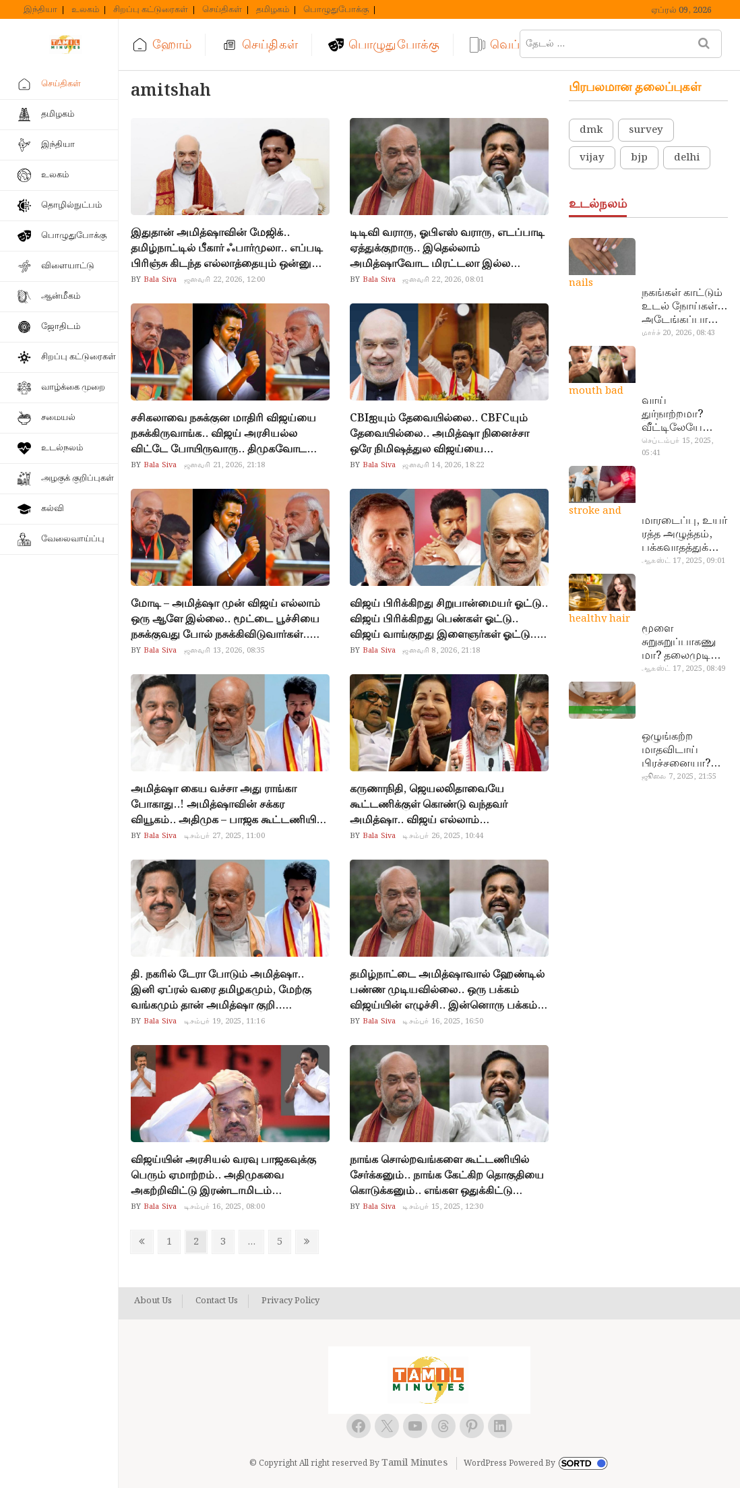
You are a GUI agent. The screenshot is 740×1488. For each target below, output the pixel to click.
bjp (639, 158)
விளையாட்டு (67, 266)
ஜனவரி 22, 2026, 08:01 (443, 280)
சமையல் (58, 418)
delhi (687, 158)
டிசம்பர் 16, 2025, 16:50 (442, 1021)
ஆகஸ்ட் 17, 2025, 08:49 (683, 669)
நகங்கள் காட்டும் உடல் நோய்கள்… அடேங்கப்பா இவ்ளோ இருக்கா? (684, 307)
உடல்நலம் (62, 448)
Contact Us (216, 1301)
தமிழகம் (272, 10)
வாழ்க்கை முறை (73, 387)
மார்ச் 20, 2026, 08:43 (678, 333)
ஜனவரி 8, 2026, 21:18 (441, 651)
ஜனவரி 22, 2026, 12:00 (225, 280)
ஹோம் (171, 45)
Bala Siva (159, 280)
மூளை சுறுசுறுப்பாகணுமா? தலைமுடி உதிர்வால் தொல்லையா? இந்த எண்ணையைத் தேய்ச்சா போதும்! (679, 642)
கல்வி (52, 509)
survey (646, 130)
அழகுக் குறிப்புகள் (77, 478)
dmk (591, 130)
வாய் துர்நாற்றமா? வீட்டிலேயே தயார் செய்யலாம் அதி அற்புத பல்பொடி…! (684, 414)
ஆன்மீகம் (60, 296)
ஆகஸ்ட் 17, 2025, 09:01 (683, 561)
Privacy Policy (290, 1301)
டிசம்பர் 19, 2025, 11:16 (224, 1021)
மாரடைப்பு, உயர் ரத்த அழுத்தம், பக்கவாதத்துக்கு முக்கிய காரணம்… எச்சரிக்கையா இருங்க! (684, 534)
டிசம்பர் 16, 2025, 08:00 (224, 1207)
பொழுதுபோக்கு (336, 10)
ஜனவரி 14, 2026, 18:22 (443, 465)
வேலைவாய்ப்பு (72, 539)
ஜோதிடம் (60, 327)
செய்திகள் (222, 10)
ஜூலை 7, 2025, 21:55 (679, 777)
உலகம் (85, 10)
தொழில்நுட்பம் (71, 205)
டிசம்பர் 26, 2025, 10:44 (442, 836)
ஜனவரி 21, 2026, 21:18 (225, 465)
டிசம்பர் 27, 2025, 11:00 (224, 836)
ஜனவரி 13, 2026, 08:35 (225, 651)
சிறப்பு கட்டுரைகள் (150, 10)
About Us (153, 1301)
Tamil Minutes (414, 1463)
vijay (592, 158)
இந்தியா (40, 10)
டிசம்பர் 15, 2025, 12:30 (442, 1207)
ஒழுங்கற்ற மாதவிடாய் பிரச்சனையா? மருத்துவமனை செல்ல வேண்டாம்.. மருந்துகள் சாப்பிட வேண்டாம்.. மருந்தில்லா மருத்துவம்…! (679, 750)
